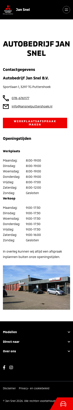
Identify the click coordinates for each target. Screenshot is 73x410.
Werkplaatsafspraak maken (35, 122)
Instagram (11, 368)
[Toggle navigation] (66, 9)
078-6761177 (20, 98)
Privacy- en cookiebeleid (34, 388)
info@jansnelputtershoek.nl (32, 106)
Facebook (6, 368)
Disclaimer (9, 388)
